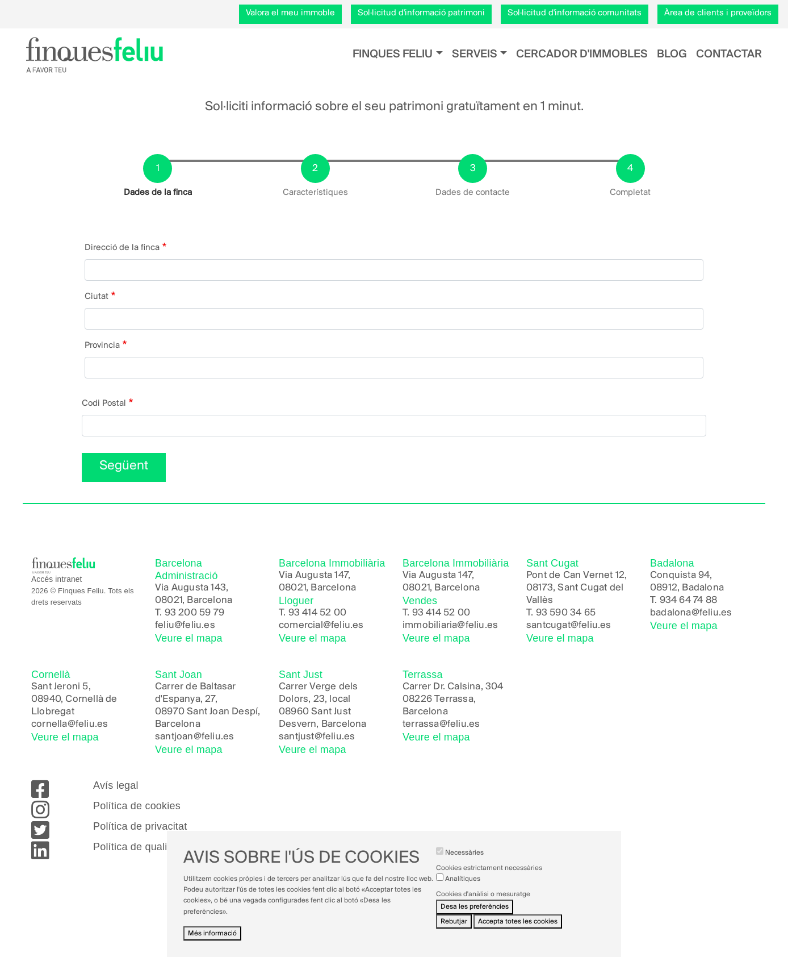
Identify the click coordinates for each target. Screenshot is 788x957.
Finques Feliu (393, 54)
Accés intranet (56, 579)
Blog (672, 54)
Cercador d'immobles (582, 54)
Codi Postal (104, 403)
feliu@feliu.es (185, 625)
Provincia (102, 345)
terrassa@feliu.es (441, 724)
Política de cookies (137, 806)
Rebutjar (454, 933)
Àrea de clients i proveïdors (718, 13)
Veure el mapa (189, 638)
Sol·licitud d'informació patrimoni (421, 13)
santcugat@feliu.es (568, 625)
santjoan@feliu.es (194, 736)
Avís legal (116, 785)
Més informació (212, 944)
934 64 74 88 (688, 600)
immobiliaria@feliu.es (450, 625)
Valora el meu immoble (290, 13)
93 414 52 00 (317, 613)
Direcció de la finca (122, 247)
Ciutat (96, 296)
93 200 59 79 (194, 613)
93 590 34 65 (566, 613)
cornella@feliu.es (69, 724)
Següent (123, 466)
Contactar (729, 54)
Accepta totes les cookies (518, 933)
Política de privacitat (140, 826)
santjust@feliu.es (317, 736)
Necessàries (464, 864)
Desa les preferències (475, 918)
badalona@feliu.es (691, 613)
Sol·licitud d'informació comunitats (575, 13)
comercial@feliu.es (321, 625)
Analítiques (462, 890)
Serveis (474, 54)
